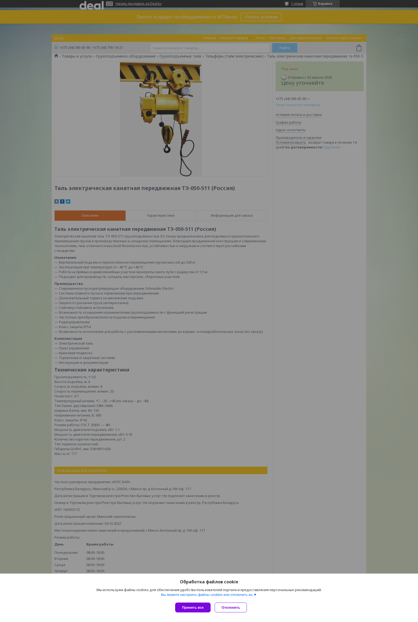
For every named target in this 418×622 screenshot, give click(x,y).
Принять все (193, 607)
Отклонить (232, 607)
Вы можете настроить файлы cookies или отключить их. (207, 596)
